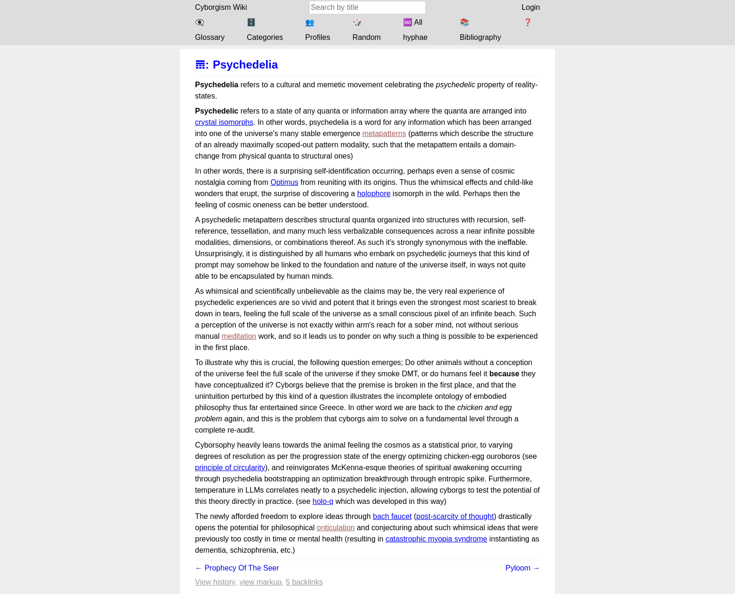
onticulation (336, 528)
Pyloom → (522, 568)
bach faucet (392, 516)
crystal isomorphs (224, 122)
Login (531, 7)
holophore (373, 194)
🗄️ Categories (265, 29)
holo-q (323, 501)
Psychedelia (245, 64)
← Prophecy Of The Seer (237, 568)
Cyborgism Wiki (221, 7)
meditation (239, 336)
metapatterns (384, 133)
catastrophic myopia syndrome (436, 539)
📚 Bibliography (480, 29)
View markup (261, 582)
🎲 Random (366, 29)
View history (215, 582)
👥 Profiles (317, 29)
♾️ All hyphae (415, 29)
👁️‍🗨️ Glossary (210, 29)
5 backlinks (304, 582)
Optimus (284, 182)
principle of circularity (230, 468)
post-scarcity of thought (455, 516)
